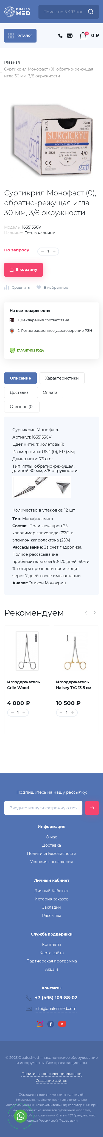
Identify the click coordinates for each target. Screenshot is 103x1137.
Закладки (51, 907)
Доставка (51, 845)
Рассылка (51, 915)
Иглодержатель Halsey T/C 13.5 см (73, 685)
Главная (12, 62)
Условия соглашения (51, 861)
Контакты (51, 944)
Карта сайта (52, 952)
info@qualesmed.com (56, 1008)
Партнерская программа (51, 961)
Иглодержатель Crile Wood (23, 685)
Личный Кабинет (51, 890)
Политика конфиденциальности (51, 1073)
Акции (51, 969)
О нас (51, 837)
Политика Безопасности (51, 853)
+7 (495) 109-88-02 (56, 997)
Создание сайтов (51, 1080)
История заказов (52, 899)
